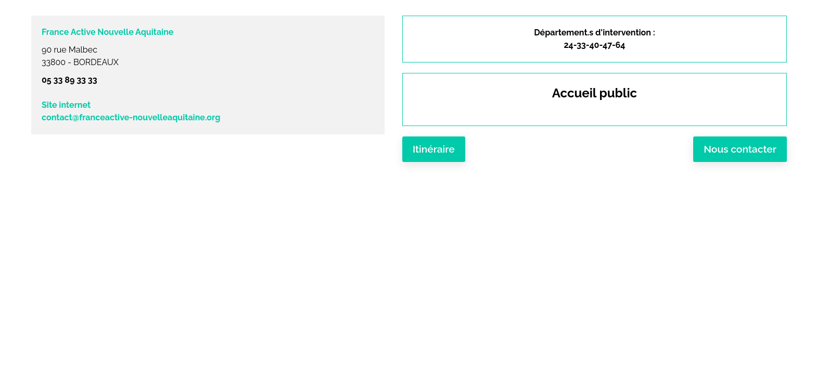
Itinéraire (434, 149)
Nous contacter (740, 149)
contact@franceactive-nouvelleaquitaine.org (131, 117)
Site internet (66, 105)
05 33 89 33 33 (69, 80)
